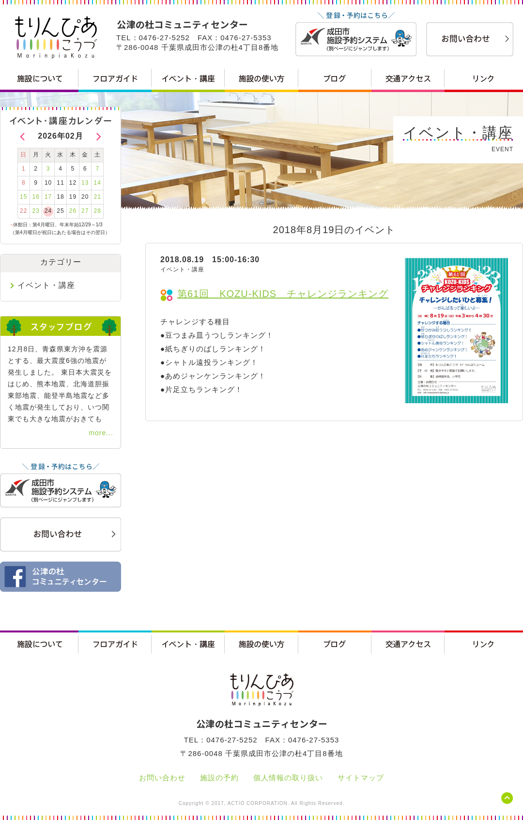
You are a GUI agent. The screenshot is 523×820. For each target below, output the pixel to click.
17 (48, 196)
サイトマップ (361, 777)
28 (97, 210)
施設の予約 (219, 777)
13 (85, 182)
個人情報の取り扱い (288, 777)
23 (35, 210)
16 (35, 196)
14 (97, 182)
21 (97, 196)
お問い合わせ (162, 777)
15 (23, 196)
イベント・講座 (46, 285)
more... (101, 433)
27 (85, 210)
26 (73, 210)
